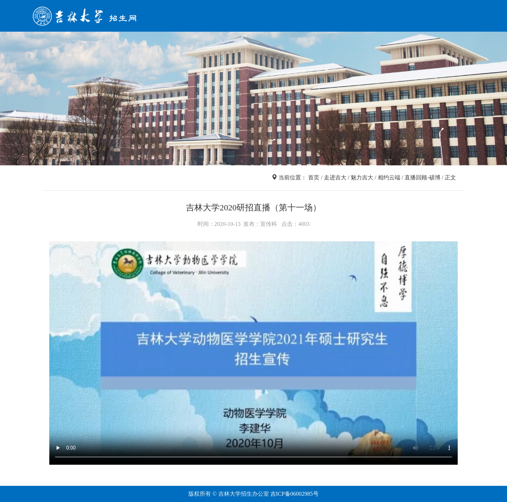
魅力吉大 (362, 177)
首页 (234, 17)
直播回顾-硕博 (422, 177)
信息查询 (298, 17)
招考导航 (263, 17)
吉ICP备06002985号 (294, 494)
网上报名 (370, 17)
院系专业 (334, 17)
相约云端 (389, 177)
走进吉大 (406, 17)
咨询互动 (442, 17)
